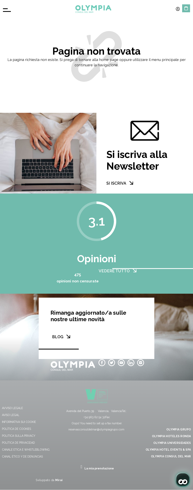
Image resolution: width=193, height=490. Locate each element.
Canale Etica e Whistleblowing (26, 449)
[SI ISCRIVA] (131, 183)
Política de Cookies (16, 428)
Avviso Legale (12, 408)
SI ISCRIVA (116, 183)
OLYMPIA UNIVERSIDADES (172, 442)
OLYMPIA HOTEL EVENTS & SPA (168, 449)
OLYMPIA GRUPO (178, 429)
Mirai (59, 480)
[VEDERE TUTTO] (135, 271)
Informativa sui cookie (19, 422)
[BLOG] (68, 336)
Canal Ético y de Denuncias (22, 456)
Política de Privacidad (18, 442)
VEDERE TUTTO (114, 271)
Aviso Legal (10, 415)
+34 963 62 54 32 (94, 417)
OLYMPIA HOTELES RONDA (171, 436)
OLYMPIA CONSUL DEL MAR (171, 456)
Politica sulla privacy (18, 435)
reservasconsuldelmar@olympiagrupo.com (96, 429)
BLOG (57, 336)
